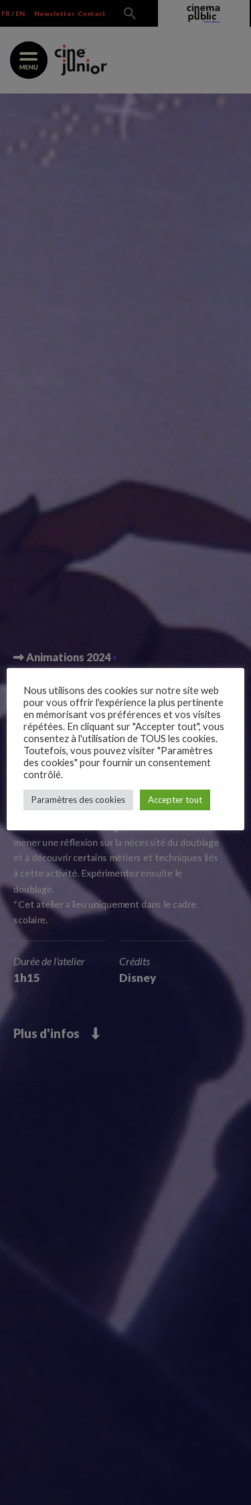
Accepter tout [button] (175, 799)
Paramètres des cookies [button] (78, 799)
